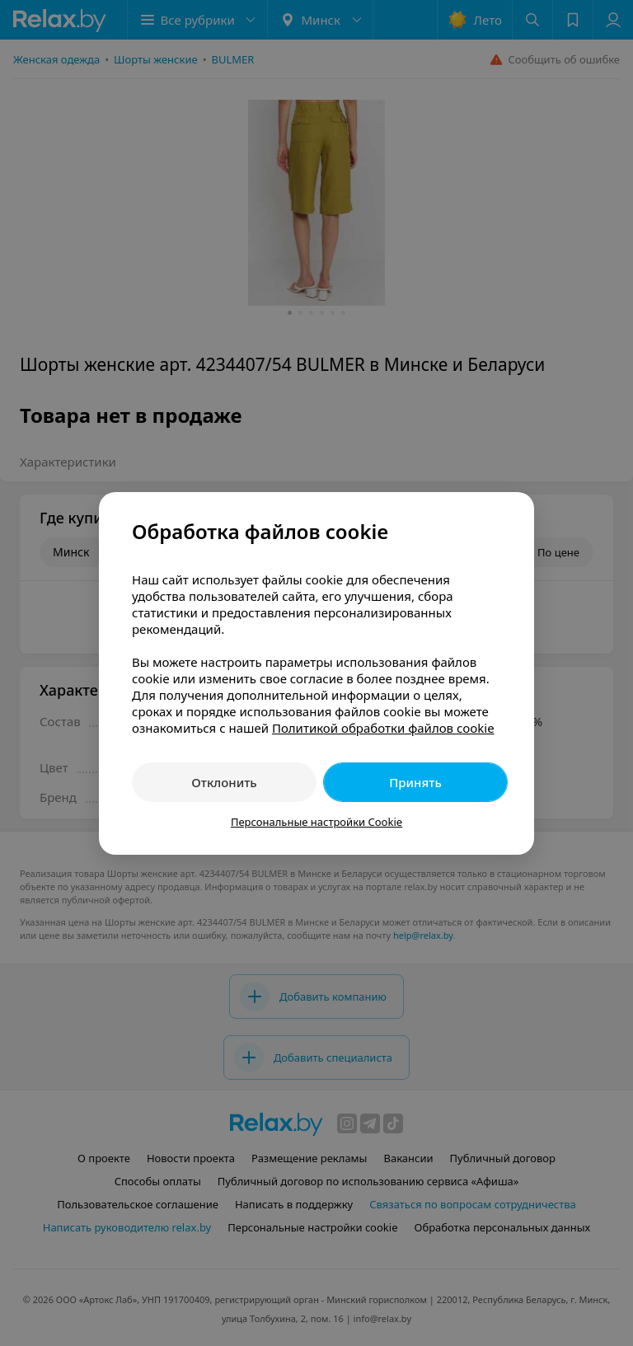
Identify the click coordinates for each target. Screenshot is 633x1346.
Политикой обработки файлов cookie (383, 728)
